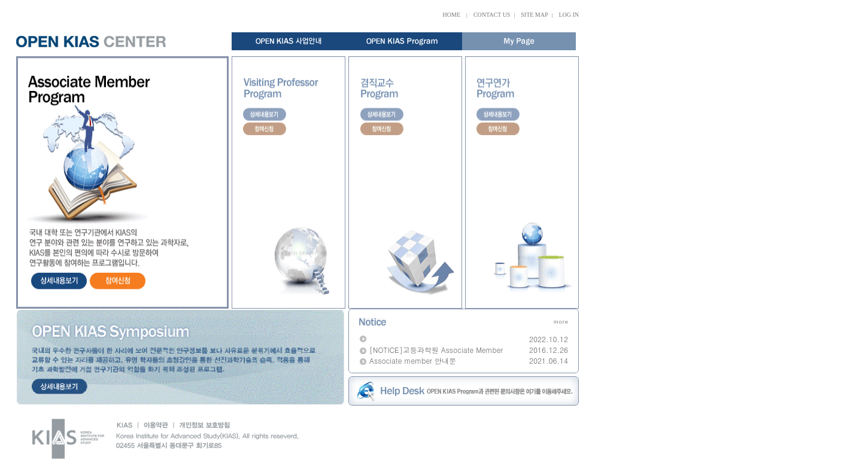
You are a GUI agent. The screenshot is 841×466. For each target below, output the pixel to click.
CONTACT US (492, 14)
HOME (451, 14)
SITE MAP (534, 14)
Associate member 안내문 (412, 360)
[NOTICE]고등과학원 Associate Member (436, 350)
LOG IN (568, 14)
